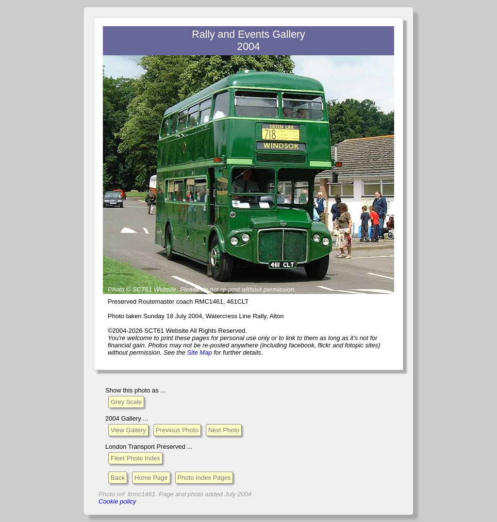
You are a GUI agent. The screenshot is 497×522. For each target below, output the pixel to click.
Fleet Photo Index (135, 458)
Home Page (151, 477)
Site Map (199, 352)
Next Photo (223, 430)
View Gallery (128, 430)
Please (189, 289)
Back (118, 477)
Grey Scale (126, 402)
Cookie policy (117, 501)
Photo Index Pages (204, 477)
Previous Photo (177, 430)
